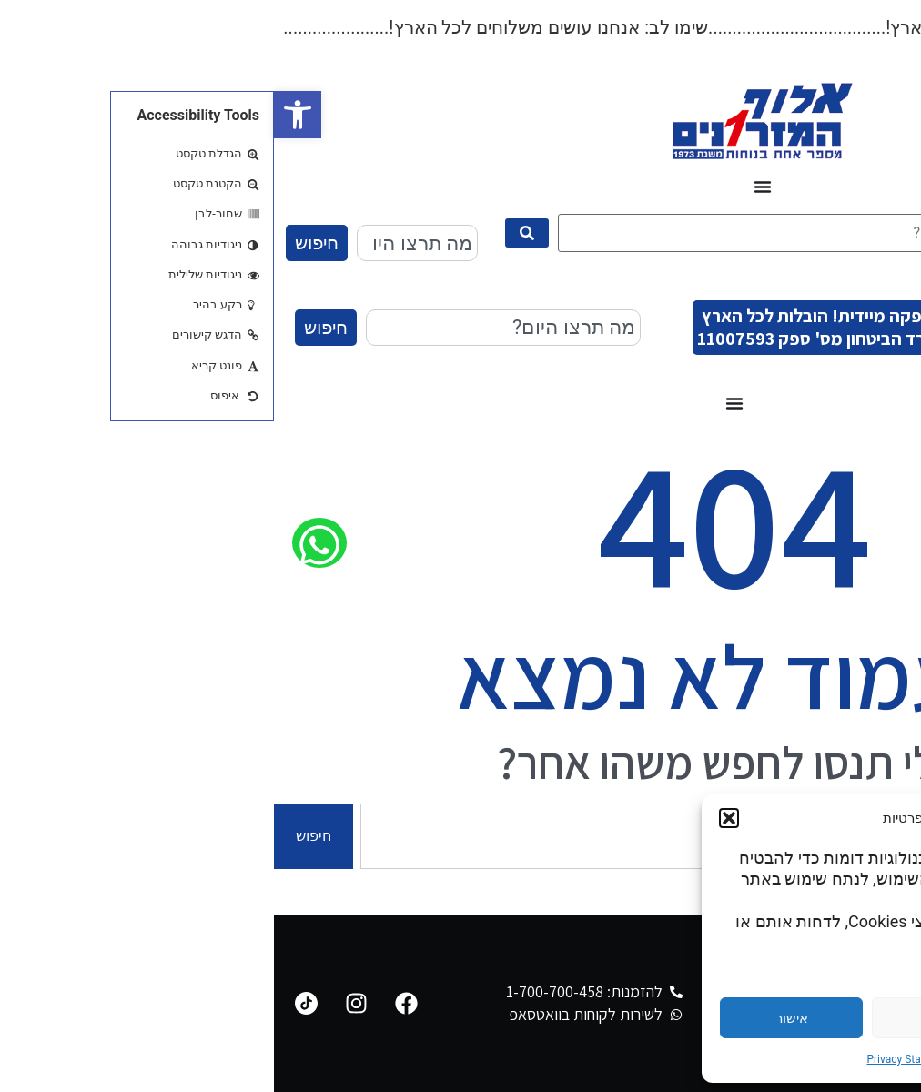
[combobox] (143, 243)
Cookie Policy (723, 1059)
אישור (517, 1018)
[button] (23, 114)
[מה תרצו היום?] (514, 233)
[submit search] (253, 233)
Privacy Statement (636, 1059)
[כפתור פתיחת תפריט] (489, 186)
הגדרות (822, 1018)
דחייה (669, 1018)
